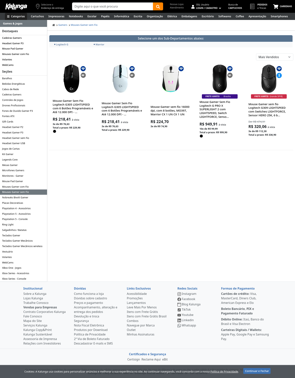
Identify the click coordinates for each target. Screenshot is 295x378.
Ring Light (8, 224)
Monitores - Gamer (12, 175)
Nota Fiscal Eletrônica (89, 325)
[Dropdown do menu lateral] (23, 23)
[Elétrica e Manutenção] (172, 16)
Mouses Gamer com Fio (15, 54)
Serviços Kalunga (35, 325)
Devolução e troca (86, 316)
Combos (132, 321)
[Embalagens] (189, 16)
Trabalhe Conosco (36, 303)
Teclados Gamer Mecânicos (17, 240)
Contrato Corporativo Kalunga (44, 312)
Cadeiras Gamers (12, 38)
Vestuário (7, 251)
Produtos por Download (91, 330)
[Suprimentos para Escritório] (207, 16)
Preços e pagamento (88, 303)
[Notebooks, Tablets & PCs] (76, 16)
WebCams (8, 65)
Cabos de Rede (10, 89)
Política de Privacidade (90, 334)
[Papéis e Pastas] (105, 16)
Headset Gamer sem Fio (15, 138)
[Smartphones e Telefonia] (279, 16)
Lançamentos (136, 303)
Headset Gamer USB (13, 143)
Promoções (135, 298)
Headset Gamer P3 (13, 43)
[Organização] (154, 16)
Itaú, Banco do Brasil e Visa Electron (242, 321)
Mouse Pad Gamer (12, 48)
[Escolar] (92, 16)
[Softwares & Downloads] (224, 16)
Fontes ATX (8, 116)
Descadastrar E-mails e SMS (93, 343)
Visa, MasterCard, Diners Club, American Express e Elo (239, 298)
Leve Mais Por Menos (142, 307)
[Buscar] (158, 6)
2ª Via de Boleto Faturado (92, 339)
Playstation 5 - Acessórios (16, 213)
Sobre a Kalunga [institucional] (34, 294)
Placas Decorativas (12, 203)
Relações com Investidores (42, 343)
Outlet (131, 330)
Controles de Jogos (12, 100)
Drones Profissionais (13, 105)
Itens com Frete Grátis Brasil (147, 316)
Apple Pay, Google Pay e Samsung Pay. (245, 334)
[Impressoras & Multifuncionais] (56, 16)
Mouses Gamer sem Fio (15, 192)
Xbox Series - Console (14, 278)
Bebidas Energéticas (13, 83)
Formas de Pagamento (238, 288)
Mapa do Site (32, 321)
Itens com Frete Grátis (142, 312)
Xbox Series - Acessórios (15, 273)
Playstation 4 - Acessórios (16, 208)
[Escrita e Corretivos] (138, 16)
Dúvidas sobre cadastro (90, 298)
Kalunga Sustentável (37, 334)
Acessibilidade (137, 294)
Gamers (62, 25)
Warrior (99, 44)
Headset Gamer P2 (12, 127)
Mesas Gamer (10, 165)
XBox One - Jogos (11, 267)
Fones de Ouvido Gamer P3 (17, 111)
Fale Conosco (32, 316)
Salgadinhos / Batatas (14, 230)
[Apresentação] (257, 16)
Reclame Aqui (151, 359)
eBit (165, 359)
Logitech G (61, 44)
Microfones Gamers (13, 170)
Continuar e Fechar (257, 371)
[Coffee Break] (239, 16)
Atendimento (177, 7)
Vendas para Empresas (40, 307)
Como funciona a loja (89, 294)
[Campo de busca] (112, 6)
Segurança (81, 321)
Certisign (133, 359)
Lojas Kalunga (33, 298)
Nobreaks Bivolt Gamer (15, 197)
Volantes (7, 59)
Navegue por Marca (141, 325)
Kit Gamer (7, 154)
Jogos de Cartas (11, 148)
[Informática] (122, 16)
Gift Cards (7, 121)
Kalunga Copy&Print (37, 330)
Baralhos (7, 78)
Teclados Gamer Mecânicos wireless (22, 246)
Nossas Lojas (177, 4)
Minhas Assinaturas (140, 334)
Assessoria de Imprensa (40, 339)
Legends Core (9, 159)
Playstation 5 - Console (15, 219)
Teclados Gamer (11, 235)
